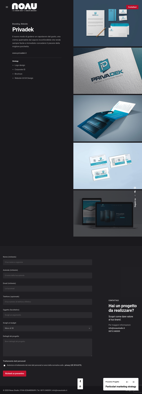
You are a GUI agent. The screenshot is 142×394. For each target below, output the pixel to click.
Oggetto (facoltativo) (47, 313)
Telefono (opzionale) (47, 300)
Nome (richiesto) (47, 260)
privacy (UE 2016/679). (73, 365)
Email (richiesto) (47, 287)
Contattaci (132, 7)
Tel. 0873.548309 (44, 390)
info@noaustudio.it (59, 390)
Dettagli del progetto (47, 346)
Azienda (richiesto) (47, 273)
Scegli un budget (47, 326)
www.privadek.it (19, 53)
